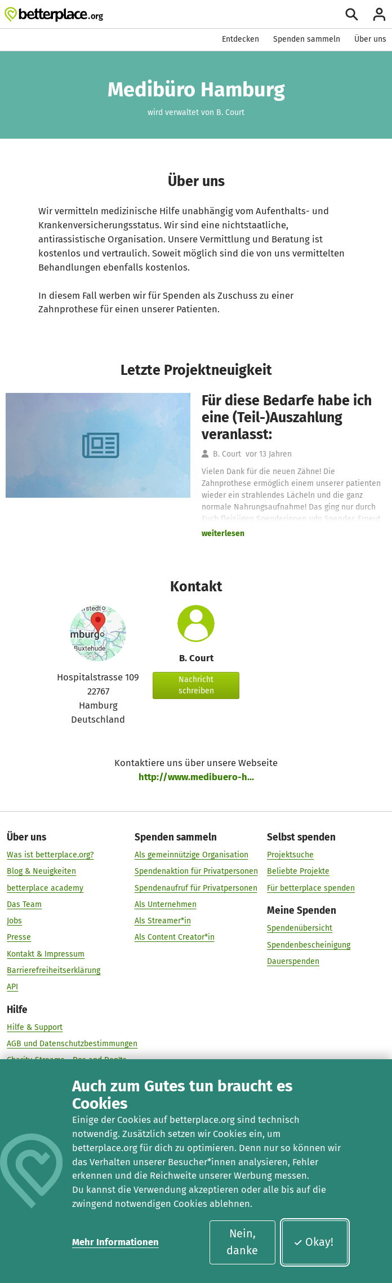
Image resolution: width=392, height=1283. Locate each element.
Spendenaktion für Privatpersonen (196, 872)
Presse (19, 938)
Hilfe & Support (35, 1027)
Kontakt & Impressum (45, 954)
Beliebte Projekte (298, 872)
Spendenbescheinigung (308, 945)
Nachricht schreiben (196, 685)
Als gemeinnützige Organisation (191, 855)
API (12, 987)
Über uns (370, 39)
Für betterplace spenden (311, 888)
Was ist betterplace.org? (50, 855)
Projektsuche (290, 855)
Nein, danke (242, 1242)
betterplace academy (45, 888)
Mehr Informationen (115, 1241)
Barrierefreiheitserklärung (53, 970)
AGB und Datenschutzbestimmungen (72, 1043)
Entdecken (240, 39)
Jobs (14, 921)
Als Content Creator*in (175, 938)
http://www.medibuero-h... (196, 776)
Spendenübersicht (299, 928)
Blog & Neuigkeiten (41, 872)
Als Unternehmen (166, 904)
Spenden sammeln (306, 39)
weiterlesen (223, 533)
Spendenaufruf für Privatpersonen (196, 888)
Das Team (24, 904)
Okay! (313, 1242)
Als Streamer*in (163, 921)
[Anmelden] (379, 14)
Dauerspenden (293, 961)
